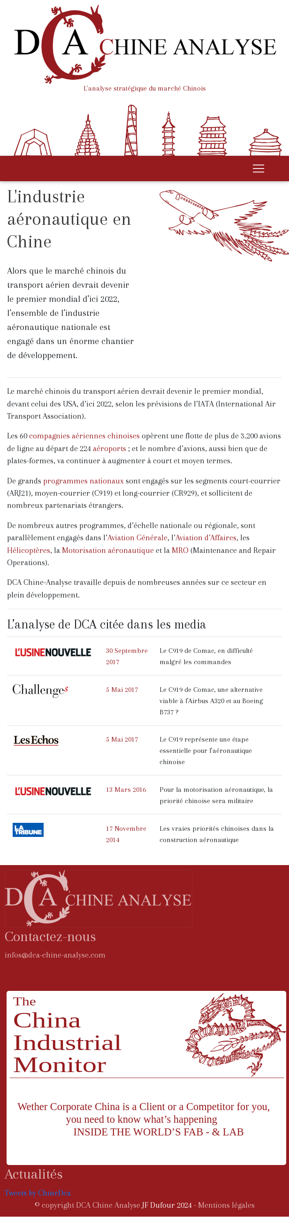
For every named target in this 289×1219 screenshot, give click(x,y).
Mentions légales (226, 1205)
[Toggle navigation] (258, 168)
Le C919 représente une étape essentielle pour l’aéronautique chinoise (206, 750)
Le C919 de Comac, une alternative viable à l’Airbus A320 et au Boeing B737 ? (211, 700)
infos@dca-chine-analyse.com (55, 955)
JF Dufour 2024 (167, 1205)
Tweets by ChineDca (38, 1192)
